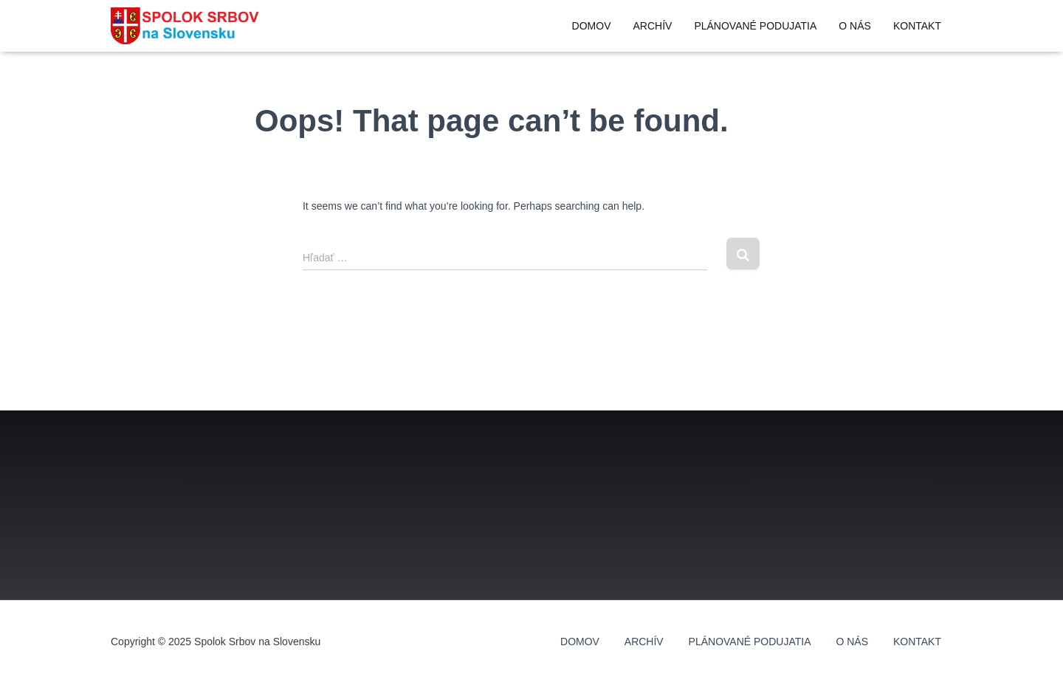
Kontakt (917, 26)
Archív (652, 26)
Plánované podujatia (755, 26)
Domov (591, 26)
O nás (855, 26)
